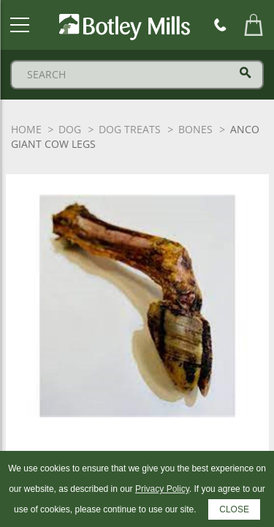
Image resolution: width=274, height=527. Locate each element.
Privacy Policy (162, 489)
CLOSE (234, 509)
